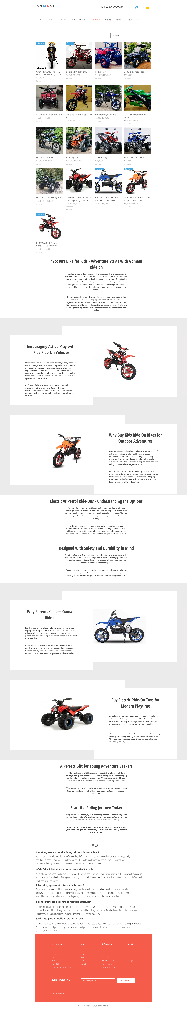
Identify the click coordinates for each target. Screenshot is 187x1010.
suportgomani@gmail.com (64, 967)
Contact (83, 960)
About (83, 957)
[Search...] (128, 35)
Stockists (83, 964)
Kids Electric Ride (32, 376)
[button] (147, 7)
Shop (82, 954)
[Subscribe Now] (126, 980)
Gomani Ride (103, 827)
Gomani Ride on (107, 282)
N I (52, 6)
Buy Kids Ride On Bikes (130, 451)
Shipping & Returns (108, 957)
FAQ (103, 954)
